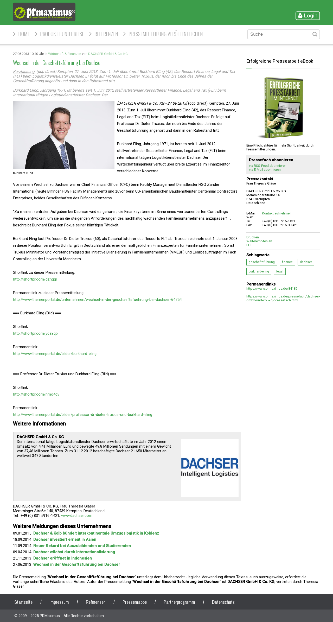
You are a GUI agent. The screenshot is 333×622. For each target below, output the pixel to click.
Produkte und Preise (62, 34)
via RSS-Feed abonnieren (267, 166)
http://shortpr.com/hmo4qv (36, 394)
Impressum (59, 602)
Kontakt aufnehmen (276, 213)
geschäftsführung (262, 262)
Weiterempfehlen (259, 241)
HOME (24, 34)
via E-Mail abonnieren (265, 170)
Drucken (252, 237)
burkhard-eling (259, 271)
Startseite (23, 602)
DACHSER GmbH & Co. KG (108, 54)
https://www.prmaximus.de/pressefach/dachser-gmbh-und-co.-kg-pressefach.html (283, 298)
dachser (306, 262)
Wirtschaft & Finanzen (64, 54)
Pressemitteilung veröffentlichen (166, 34)
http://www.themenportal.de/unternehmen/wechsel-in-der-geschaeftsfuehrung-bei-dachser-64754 (97, 299)
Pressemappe (135, 602)
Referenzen (106, 34)
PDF (249, 245)
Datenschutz (223, 602)
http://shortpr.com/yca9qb (35, 333)
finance (287, 262)
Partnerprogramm (179, 602)
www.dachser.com (76, 515)
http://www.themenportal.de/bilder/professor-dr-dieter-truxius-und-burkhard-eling (82, 414)
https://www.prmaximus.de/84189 (271, 288)
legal (279, 271)
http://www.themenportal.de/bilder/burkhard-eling (55, 353)
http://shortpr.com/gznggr (35, 279)
